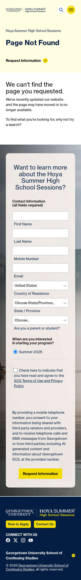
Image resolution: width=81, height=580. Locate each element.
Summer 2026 (27, 352)
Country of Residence (31, 293)
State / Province (27, 311)
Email (18, 276)
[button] (61, 10)
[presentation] (37, 397)
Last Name (23, 241)
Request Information (40, 473)
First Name (23, 224)
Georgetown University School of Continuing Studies (37, 567)
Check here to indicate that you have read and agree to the (38, 378)
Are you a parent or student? (37, 328)
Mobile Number (26, 259)
